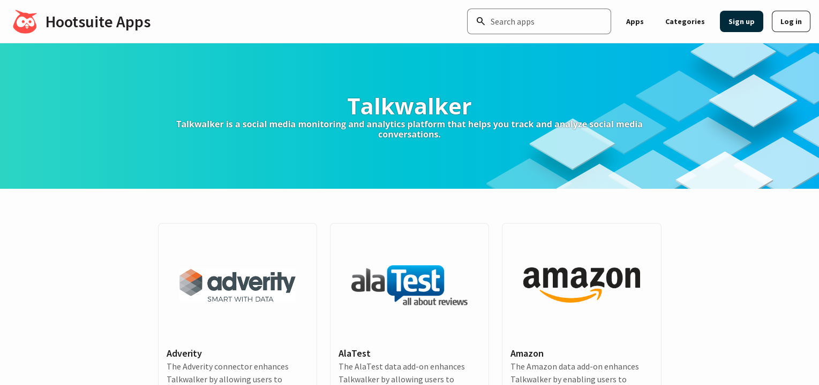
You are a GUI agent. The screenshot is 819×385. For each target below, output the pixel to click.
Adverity (184, 353)
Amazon (527, 353)
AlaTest (355, 353)
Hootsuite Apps (98, 21)
